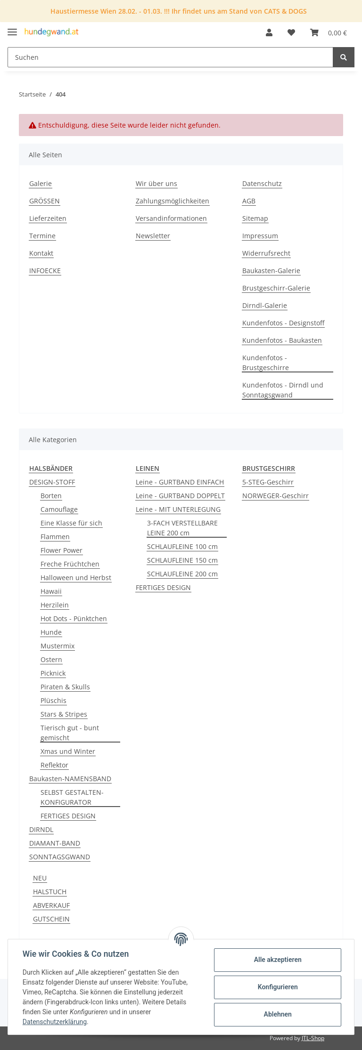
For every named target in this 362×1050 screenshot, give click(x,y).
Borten (51, 495)
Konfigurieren (277, 987)
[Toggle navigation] (12, 28)
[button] (269, 32)
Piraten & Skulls (65, 686)
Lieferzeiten (47, 218)
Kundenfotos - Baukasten (282, 340)
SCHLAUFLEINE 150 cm (182, 560)
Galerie (40, 183)
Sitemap (255, 218)
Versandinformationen (171, 218)
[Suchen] (170, 57)
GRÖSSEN (44, 200)
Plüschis (53, 700)
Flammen (55, 536)
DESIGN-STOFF (52, 481)
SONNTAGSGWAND (59, 856)
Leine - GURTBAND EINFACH (180, 481)
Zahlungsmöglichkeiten (172, 200)
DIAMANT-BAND (54, 843)
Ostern (51, 659)
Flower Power (61, 550)
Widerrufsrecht (266, 253)
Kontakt (41, 253)
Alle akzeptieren (277, 959)
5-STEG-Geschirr (268, 481)
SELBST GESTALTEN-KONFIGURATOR (72, 797)
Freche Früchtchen (70, 563)
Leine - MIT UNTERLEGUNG (178, 509)
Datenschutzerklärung (55, 1022)
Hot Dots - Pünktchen (74, 618)
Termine (42, 235)
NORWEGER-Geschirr (275, 495)
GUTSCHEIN (51, 918)
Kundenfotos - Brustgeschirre (265, 362)
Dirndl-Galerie (264, 305)
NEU (40, 877)
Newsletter (153, 235)
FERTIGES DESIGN (68, 815)
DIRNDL (41, 829)
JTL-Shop (313, 1038)
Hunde (51, 632)
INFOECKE (45, 270)
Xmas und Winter (68, 751)
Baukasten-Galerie (271, 270)
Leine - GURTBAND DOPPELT (180, 495)
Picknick (53, 673)
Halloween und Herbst (76, 577)
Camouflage (59, 509)
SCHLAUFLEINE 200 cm (182, 573)
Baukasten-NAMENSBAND (70, 778)
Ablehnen (277, 1014)
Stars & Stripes (64, 714)
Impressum (260, 235)
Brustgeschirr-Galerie (276, 287)
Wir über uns (156, 183)
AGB (248, 200)
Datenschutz (262, 183)
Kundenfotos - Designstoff (283, 322)
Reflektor (54, 764)
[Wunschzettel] (291, 32)
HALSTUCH (49, 891)
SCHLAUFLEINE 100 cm (182, 546)
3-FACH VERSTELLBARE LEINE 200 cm (182, 527)
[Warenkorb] (328, 32)
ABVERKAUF (51, 905)
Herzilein (55, 604)
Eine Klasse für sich (71, 522)
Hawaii (51, 591)
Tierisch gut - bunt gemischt (70, 732)
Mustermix (57, 645)
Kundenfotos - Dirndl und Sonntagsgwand (282, 389)
